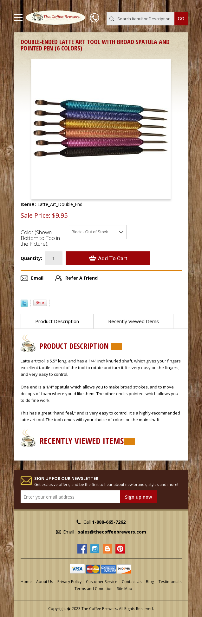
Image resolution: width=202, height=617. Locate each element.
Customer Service (101, 581)
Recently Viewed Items (133, 321)
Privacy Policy (69, 581)
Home (26, 581)
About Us (44, 581)
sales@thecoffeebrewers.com (112, 532)
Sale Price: (35, 215)
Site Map (124, 588)
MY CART (179, 6)
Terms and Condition (94, 588)
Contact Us (131, 581)
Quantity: (31, 258)
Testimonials (170, 581)
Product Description (57, 321)
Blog (150, 581)
